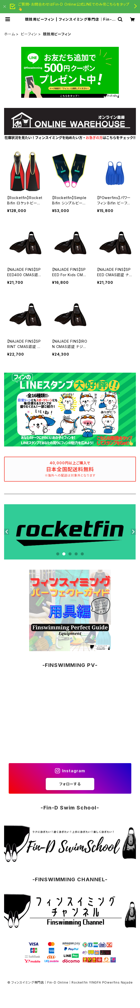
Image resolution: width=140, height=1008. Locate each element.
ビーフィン (29, 34)
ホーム (9, 34)
